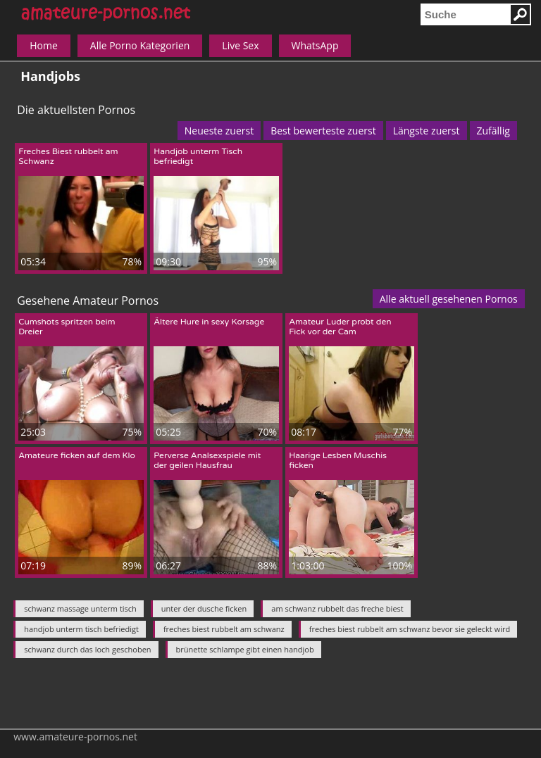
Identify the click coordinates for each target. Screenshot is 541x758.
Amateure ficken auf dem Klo (76, 455)
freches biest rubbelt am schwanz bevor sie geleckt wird (410, 629)
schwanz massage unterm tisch (80, 608)
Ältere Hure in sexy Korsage (209, 322)
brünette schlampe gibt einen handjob (245, 649)
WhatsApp (315, 45)
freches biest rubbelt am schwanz (224, 629)
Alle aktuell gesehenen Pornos (449, 298)
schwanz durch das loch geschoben (87, 649)
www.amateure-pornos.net (75, 736)
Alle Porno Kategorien (140, 45)
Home (44, 45)
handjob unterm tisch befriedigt (81, 629)
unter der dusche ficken (204, 608)
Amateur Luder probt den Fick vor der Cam (340, 326)
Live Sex (240, 45)
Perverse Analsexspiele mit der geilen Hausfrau (207, 460)
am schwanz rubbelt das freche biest (337, 608)
